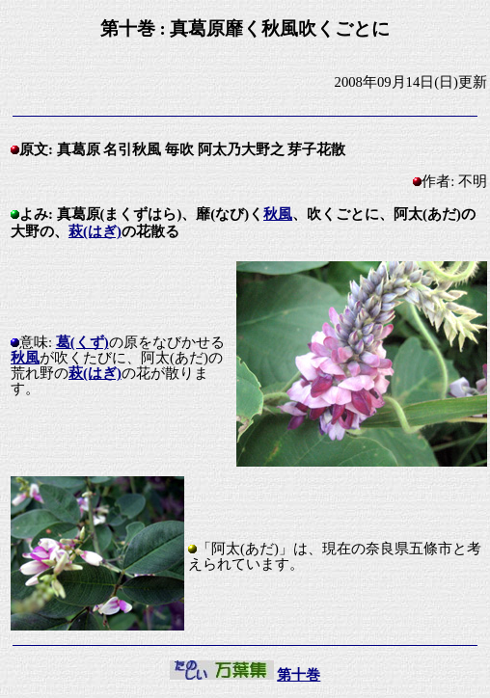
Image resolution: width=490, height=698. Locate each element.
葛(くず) (82, 342)
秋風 (277, 214)
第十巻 (298, 675)
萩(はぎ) (95, 231)
